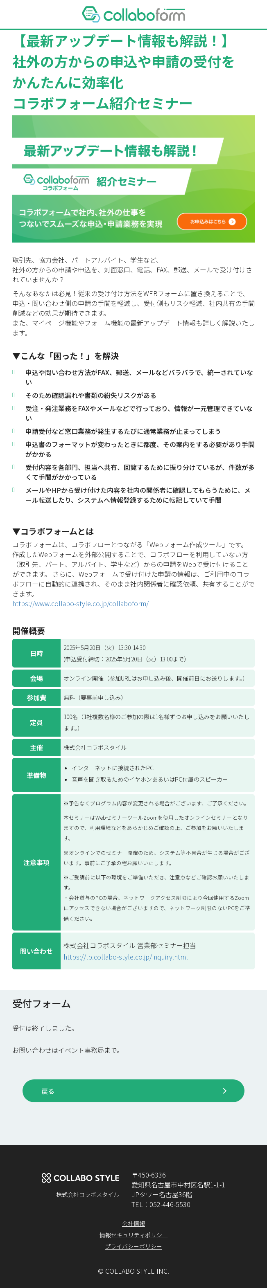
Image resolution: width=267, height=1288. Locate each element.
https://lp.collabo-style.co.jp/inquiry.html (125, 957)
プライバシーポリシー (133, 1246)
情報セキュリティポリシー (134, 1235)
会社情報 (133, 1223)
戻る (47, 1091)
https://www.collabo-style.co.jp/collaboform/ (80, 603)
